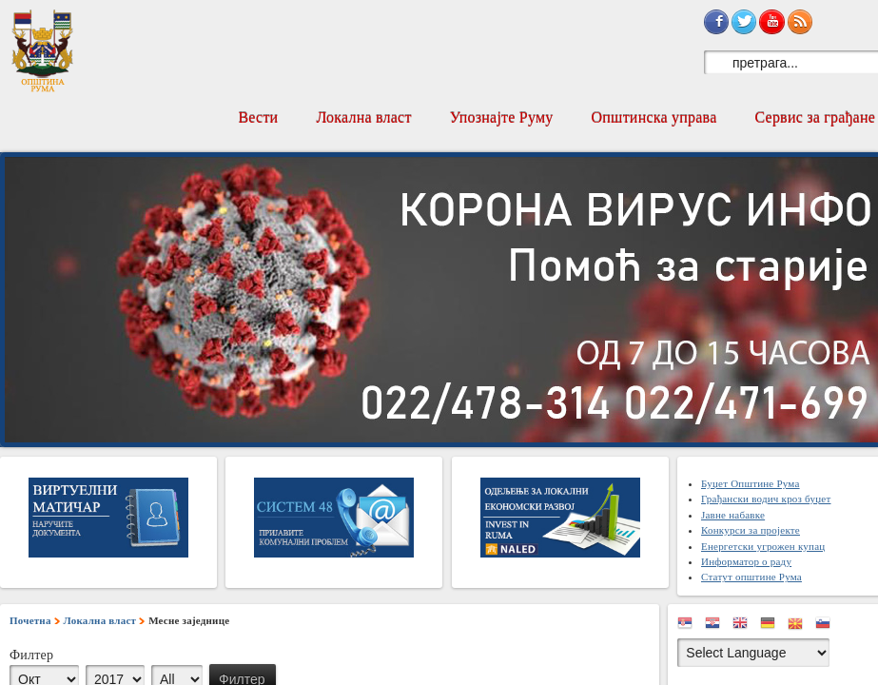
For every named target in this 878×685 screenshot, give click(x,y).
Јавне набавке (733, 514)
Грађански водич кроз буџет (765, 498)
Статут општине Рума (751, 576)
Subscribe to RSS (800, 22)
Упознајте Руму (502, 117)
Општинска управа (654, 117)
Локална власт (363, 117)
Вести (258, 117)
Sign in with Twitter (744, 22)
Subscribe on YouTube (771, 22)
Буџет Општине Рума (750, 483)
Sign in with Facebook (716, 22)
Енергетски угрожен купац (763, 546)
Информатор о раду (746, 561)
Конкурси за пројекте (750, 530)
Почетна (30, 620)
